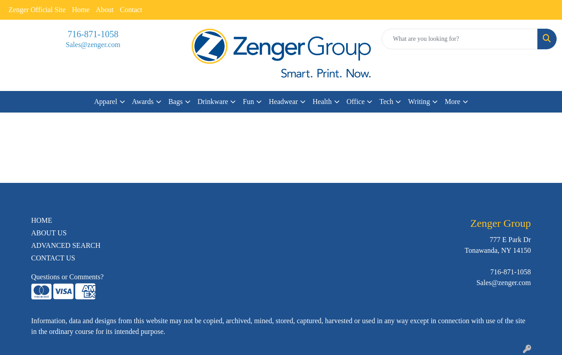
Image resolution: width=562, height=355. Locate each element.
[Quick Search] (460, 39)
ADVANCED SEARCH (66, 245)
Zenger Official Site (37, 9)
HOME (41, 220)
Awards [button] (143, 101)
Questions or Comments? (67, 277)
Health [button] (322, 101)
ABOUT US (49, 233)
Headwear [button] (283, 101)
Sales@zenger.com (93, 44)
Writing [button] (419, 101)
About (105, 9)
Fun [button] (248, 101)
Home (81, 9)
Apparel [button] (105, 101)
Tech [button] (386, 101)
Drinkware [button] (212, 101)
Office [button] (356, 101)
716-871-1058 (93, 34)
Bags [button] (175, 101)
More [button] (452, 101)
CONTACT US (53, 258)
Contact (131, 9)
